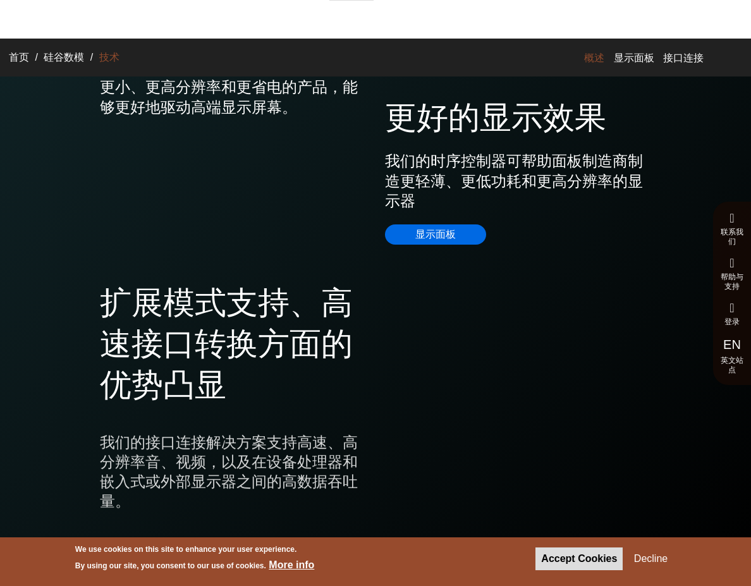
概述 (594, 57)
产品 (229, 18)
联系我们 (732, 229)
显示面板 (634, 57)
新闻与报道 (408, 18)
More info (291, 566)
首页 (19, 57)
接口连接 (683, 57)
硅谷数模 (64, 57)
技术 (260, 18)
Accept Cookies (579, 559)
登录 (732, 314)
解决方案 (190, 18)
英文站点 (732, 355)
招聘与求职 (351, 18)
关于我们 (299, 18)
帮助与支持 (732, 274)
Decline (651, 559)
